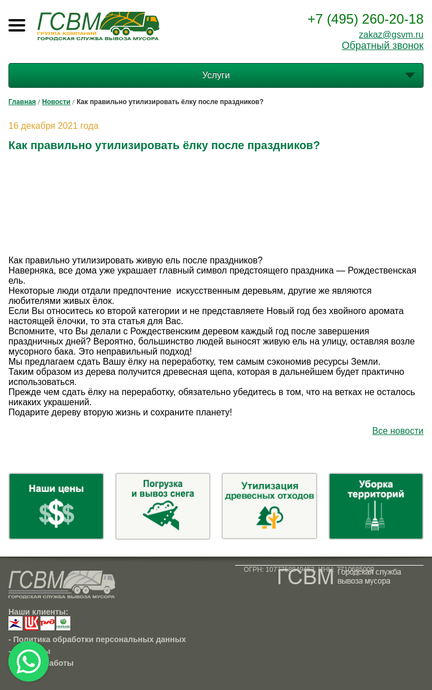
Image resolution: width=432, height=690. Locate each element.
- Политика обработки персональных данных (97, 639)
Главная (22, 102)
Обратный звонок (382, 45)
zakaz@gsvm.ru (391, 34)
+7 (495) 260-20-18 (366, 18)
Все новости (398, 431)
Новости (56, 102)
